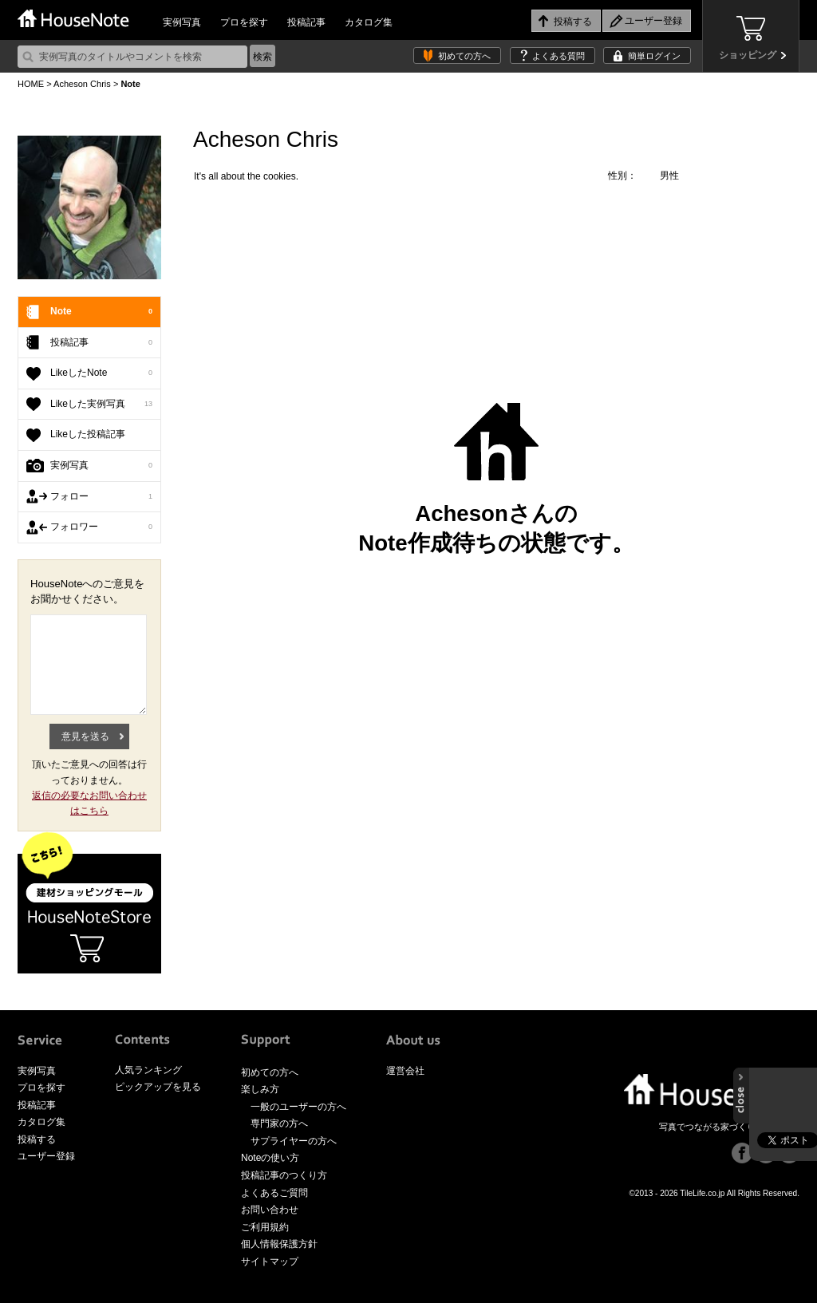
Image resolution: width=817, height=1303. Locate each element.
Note (101, 312)
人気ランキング (148, 1070)
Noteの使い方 (270, 1157)
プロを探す (244, 22)
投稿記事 (306, 22)
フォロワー (101, 527)
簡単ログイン (654, 56)
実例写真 (182, 22)
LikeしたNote (101, 373)
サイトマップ (269, 1261)
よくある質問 (558, 56)
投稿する (37, 1139)
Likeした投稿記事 (87, 434)
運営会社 (405, 1070)
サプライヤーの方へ (294, 1141)
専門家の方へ (279, 1123)
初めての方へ (464, 56)
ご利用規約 (265, 1227)
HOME (31, 84)
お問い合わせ (269, 1209)
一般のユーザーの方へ (298, 1106)
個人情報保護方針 (279, 1244)
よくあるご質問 (274, 1192)
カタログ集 (369, 22)
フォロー (101, 497)
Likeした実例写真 (101, 404)
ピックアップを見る (158, 1086)
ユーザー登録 (46, 1156)
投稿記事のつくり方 (284, 1175)
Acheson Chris (82, 84)
